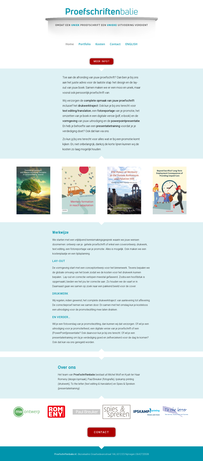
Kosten (100, 44)
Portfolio (85, 44)
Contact (115, 44)
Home (69, 44)
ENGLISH (131, 44)
